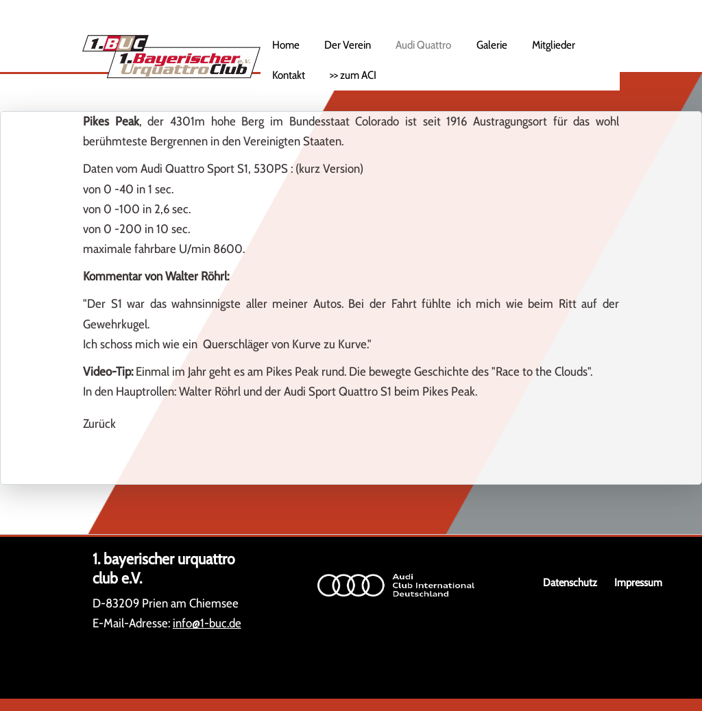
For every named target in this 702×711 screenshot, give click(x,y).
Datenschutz (570, 582)
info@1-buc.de (207, 623)
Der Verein (347, 44)
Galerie (491, 44)
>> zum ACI (353, 75)
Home (286, 44)
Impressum (638, 582)
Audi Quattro (423, 44)
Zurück (99, 423)
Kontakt (288, 75)
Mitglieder (553, 44)
